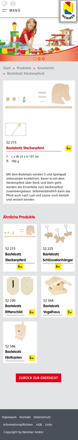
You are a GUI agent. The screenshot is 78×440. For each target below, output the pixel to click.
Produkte (24, 68)
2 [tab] (39, 59)
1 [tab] (35, 59)
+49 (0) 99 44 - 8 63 (4, 3)
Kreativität (45, 68)
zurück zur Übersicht (38, 378)
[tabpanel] (39, 39)
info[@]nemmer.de (13, 3)
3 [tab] (43, 59)
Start (7, 68)
